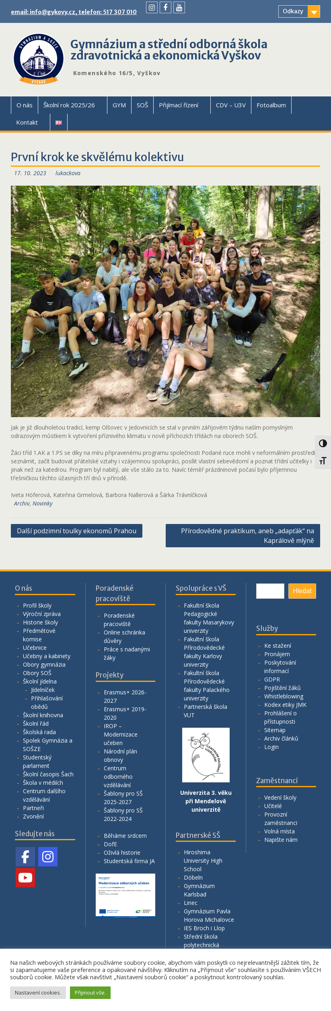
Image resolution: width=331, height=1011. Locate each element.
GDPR (272, 679)
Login (271, 747)
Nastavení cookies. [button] (38, 992)
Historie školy (40, 622)
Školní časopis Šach (48, 774)
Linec (190, 903)
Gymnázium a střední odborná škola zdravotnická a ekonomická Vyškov (168, 50)
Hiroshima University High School (203, 860)
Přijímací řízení (178, 105)
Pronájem (277, 654)
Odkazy (293, 11)
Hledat (302, 590)
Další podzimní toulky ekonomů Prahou (76, 530)
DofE (110, 844)
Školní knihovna (43, 715)
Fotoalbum (271, 105)
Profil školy (37, 605)
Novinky (42, 503)
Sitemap (275, 730)
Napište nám (281, 839)
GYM (119, 105)
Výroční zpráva (42, 614)
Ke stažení (277, 645)
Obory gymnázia (44, 664)
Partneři (33, 808)
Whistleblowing (283, 696)
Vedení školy (280, 797)
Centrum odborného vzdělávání (118, 776)
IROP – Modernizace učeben (121, 734)
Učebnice (35, 647)
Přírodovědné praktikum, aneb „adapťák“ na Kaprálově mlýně (247, 535)
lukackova (68, 173)
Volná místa (279, 831)
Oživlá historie (122, 852)
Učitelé (273, 806)
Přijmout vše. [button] (90, 992)
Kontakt (27, 122)
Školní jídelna (40, 681)
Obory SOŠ (37, 673)
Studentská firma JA (129, 861)
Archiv (21, 503)
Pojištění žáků (282, 688)
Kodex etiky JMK (285, 704)
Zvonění (33, 816)
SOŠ (142, 105)
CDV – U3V (231, 105)
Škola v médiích (43, 782)
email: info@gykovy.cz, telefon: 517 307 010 (74, 12)
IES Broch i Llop (204, 928)
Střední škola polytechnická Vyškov (201, 945)
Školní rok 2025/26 (69, 105)
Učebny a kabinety (46, 656)
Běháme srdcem (125, 835)
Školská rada (39, 732)
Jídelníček (43, 690)
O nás (24, 105)
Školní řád (36, 723)
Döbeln (193, 877)
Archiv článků (281, 738)
